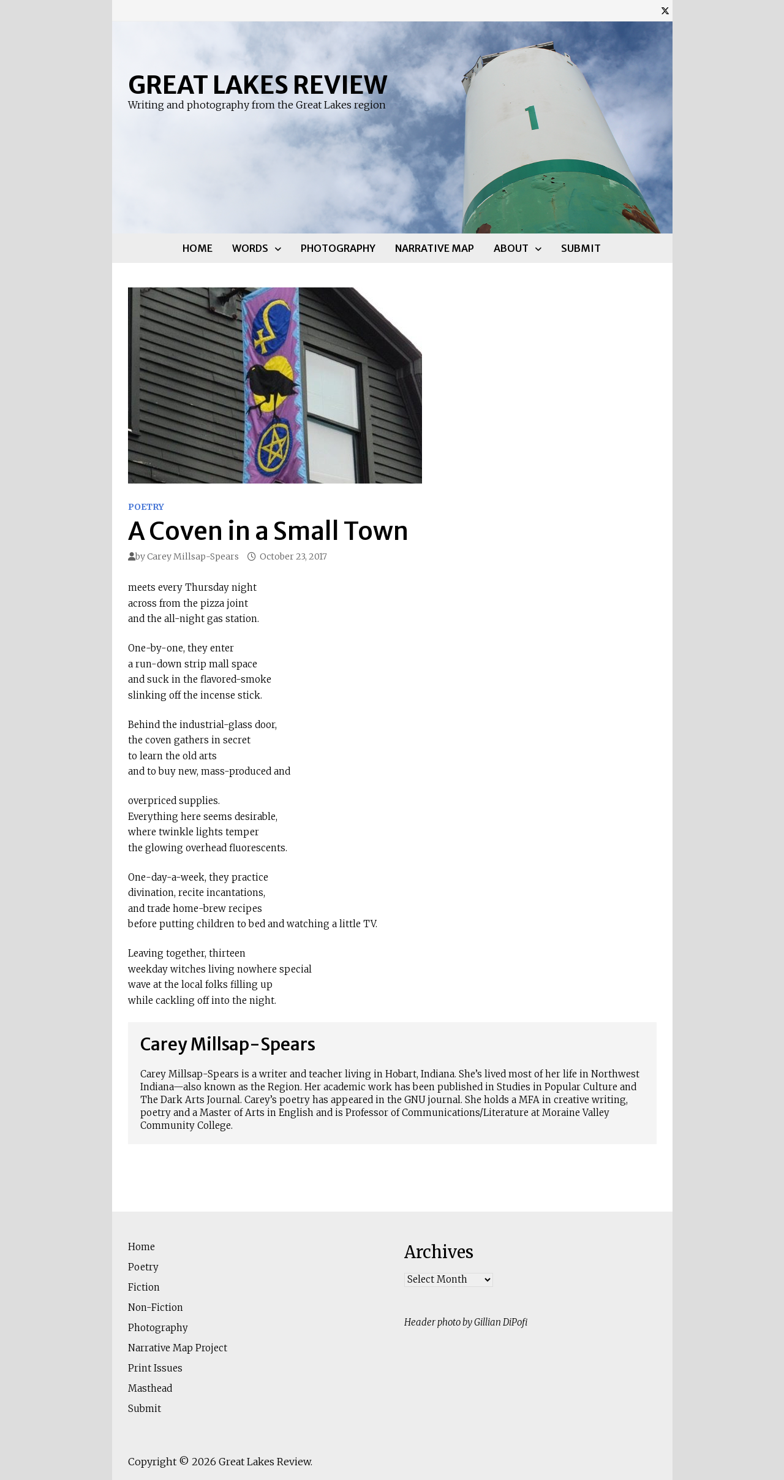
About (511, 248)
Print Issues (155, 1368)
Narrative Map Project (177, 1348)
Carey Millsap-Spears (193, 556)
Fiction (144, 1287)
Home (198, 248)
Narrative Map (434, 248)
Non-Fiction (155, 1307)
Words (250, 248)
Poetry (146, 506)
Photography (338, 248)
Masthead (150, 1388)
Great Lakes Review (257, 85)
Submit (581, 248)
